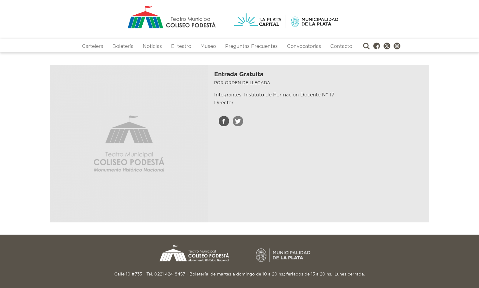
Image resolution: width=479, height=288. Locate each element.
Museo (208, 46)
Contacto (341, 46)
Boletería (122, 46)
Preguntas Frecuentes (251, 46)
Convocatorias (304, 46)
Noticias (152, 46)
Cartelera (92, 46)
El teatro (181, 46)
